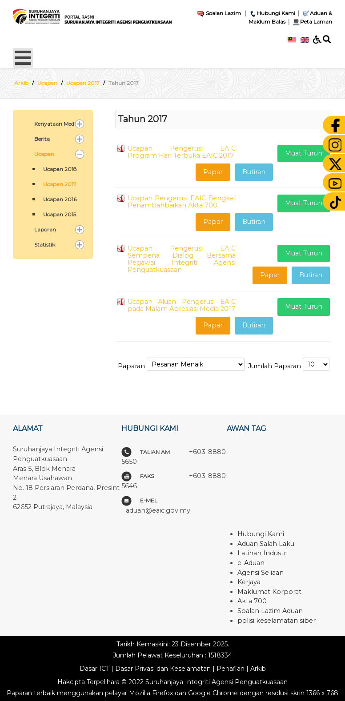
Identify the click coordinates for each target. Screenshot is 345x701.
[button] (79, 123)
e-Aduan (251, 563)
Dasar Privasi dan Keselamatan (163, 669)
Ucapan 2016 (59, 199)
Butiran (253, 172)
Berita (42, 138)
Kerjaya (249, 582)
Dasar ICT (94, 669)
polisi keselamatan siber (276, 621)
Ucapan (44, 154)
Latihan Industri (262, 553)
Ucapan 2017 (59, 184)
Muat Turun (303, 153)
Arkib (258, 669)
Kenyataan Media (56, 123)
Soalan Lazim (219, 13)
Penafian (231, 669)
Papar (213, 172)
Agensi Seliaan (260, 573)
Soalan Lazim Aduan (270, 611)
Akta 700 (252, 601)
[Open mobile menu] (23, 58)
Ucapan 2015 (59, 214)
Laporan (45, 229)
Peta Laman (311, 21)
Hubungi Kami (272, 13)
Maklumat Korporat (269, 592)
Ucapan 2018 (60, 169)
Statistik (44, 244)
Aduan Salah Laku (265, 544)
